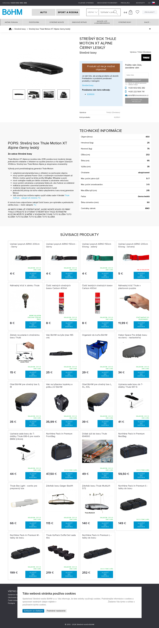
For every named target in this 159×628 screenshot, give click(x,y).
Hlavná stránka (86, 3)
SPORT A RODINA (68, 12)
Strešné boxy (125, 22)
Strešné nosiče (57, 22)
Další (147, 22)
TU (35, 205)
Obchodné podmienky (107, 3)
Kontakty (140, 3)
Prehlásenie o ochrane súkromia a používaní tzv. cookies (82, 602)
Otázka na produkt (136, 101)
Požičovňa (34, 22)
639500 (90, 94)
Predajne (11, 603)
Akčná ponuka (11, 22)
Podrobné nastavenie (56, 611)
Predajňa (125, 3)
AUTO (43, 12)
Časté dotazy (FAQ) (15, 600)
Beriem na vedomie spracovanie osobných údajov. (137, 83)
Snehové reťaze (79, 22)
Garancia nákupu (14, 595)
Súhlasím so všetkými (33, 611)
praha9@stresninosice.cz (137, 95)
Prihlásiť (150, 12)
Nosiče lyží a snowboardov (102, 22)
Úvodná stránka (10, 29)
